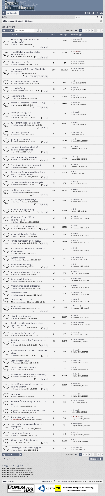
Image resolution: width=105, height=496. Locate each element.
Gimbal (15, 177)
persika (75, 272)
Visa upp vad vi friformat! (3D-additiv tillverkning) (28, 70)
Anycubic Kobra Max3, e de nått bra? (28, 410)
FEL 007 (15, 406)
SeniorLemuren (18, 64)
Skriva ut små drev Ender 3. (23, 367)
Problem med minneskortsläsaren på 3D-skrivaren (28, 249)
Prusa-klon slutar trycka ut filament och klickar (29, 351)
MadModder (17, 419)
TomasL (15, 117)
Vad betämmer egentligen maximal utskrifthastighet (27, 385)
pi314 (14, 435)
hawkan (15, 376)
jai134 (15, 355)
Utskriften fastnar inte (21, 316)
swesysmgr (76, 39)
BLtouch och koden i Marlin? (24, 226)
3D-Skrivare (8, 27)
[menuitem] (87, 13)
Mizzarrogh (16, 429)
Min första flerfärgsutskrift (23, 333)
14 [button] (98, 30)
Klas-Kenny (76, 132)
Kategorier (13, 13)
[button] (76, 30)
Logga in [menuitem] (98, 13)
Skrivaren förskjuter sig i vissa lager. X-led (28, 402)
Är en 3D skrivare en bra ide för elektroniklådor (25, 53)
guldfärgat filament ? (20, 139)
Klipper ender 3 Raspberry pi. (24, 440)
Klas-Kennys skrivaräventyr (23, 199)
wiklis (14, 236)
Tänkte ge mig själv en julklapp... (26, 240)
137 (39, 76)
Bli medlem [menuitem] (102, 13)
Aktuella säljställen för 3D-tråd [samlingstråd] (25, 40)
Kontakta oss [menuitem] (47, 481)
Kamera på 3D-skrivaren (22, 279)
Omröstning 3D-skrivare (22, 299)
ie (73, 81)
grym (14, 44)
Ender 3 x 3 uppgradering (22, 209)
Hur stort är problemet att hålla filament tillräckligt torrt (25, 148)
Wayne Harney (17, 450)
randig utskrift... (18, 95)
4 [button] (89, 30)
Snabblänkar (4, 13)
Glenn (74, 88)
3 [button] (86, 30)
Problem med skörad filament (25, 81)
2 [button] (83, 30)
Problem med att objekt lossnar (25, 285)
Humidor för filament (21, 433)
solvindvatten (17, 260)
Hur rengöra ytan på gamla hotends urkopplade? (27, 425)
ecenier (75, 299)
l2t (13, 211)
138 (42, 76)
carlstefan (16, 135)
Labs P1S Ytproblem (20, 132)
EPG (14, 228)
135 (32, 76)
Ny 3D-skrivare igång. (21, 190)
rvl (73, 139)
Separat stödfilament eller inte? (25, 272)
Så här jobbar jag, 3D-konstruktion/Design (21, 113)
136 (35, 76)
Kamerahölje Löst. (19, 292)
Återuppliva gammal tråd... (23, 417)
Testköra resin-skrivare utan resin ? (27, 165)
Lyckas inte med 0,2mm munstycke (27, 182)
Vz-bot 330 (16, 306)
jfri (13, 56)
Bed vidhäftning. (18, 88)
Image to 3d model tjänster (23, 234)
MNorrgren (76, 278)
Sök (19, 17)
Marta (14, 98)
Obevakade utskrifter (20, 62)
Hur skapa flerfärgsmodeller (24, 157)
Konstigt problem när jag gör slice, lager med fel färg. (27, 324)
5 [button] (92, 30)
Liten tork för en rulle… (21, 360)
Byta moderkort (18, 257)
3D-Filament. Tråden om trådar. (25, 122)
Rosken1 (15, 222)
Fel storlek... (16, 394)
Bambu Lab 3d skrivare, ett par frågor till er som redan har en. (28, 173)
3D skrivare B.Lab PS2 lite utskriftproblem (22, 218)
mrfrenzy (76, 51)
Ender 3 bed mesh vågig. (22, 264)
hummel (75, 102)
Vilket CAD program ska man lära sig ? (28, 102)
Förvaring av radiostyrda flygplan (26, 447)
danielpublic (16, 74)
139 (46, 76)
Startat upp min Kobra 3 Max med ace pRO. (28, 341)
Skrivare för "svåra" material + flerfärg (28, 374)
